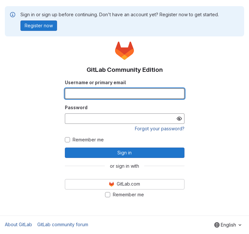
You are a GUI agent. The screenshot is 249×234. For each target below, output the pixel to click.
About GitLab (18, 224)
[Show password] (179, 118)
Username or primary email (95, 82)
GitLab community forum (62, 224)
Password (76, 107)
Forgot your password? (159, 128)
